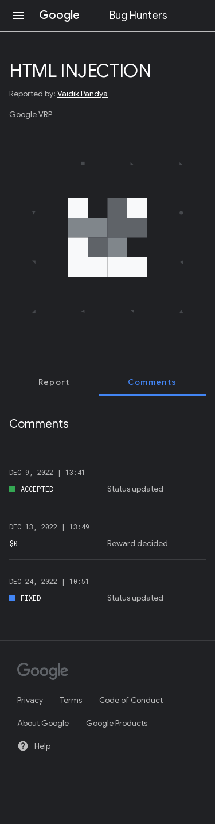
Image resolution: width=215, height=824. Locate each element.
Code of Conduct (131, 700)
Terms (71, 700)
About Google (43, 723)
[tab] (54, 382)
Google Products (116, 723)
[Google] (102, 672)
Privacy (30, 700)
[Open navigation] (18, 15)
